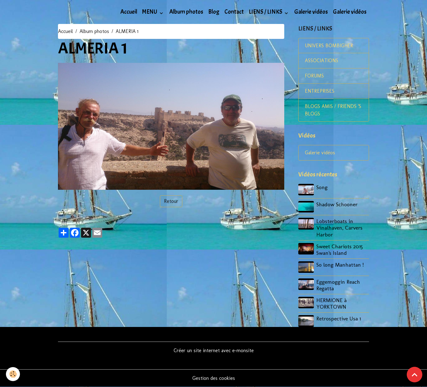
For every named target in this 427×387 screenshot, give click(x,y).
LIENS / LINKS (266, 12)
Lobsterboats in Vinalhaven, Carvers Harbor (339, 228)
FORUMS (314, 76)
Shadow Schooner (336, 204)
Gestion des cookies (213, 378)
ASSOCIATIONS (321, 61)
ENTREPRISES (319, 91)
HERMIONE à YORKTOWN (331, 303)
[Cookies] (13, 374)
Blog (213, 12)
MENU (150, 12)
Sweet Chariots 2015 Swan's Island (339, 249)
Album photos (186, 12)
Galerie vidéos (311, 12)
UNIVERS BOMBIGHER (329, 46)
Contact (234, 12)
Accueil (128, 12)
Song (322, 187)
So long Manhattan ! (340, 264)
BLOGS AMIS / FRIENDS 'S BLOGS (333, 110)
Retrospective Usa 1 (338, 318)
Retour (171, 201)
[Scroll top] (414, 374)
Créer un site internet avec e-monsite (214, 350)
